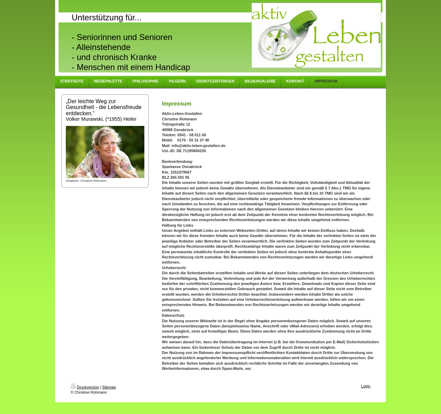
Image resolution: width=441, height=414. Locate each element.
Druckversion (85, 387)
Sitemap (109, 387)
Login (365, 386)
